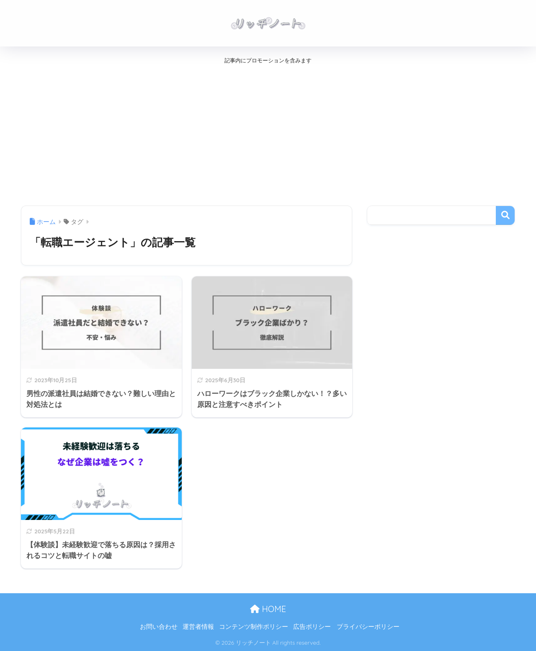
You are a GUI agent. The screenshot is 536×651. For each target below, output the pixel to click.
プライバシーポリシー (368, 626)
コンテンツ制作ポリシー (253, 626)
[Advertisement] (251, 132)
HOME (268, 609)
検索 (505, 215)
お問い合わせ (159, 626)
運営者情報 (198, 626)
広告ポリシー (312, 626)
